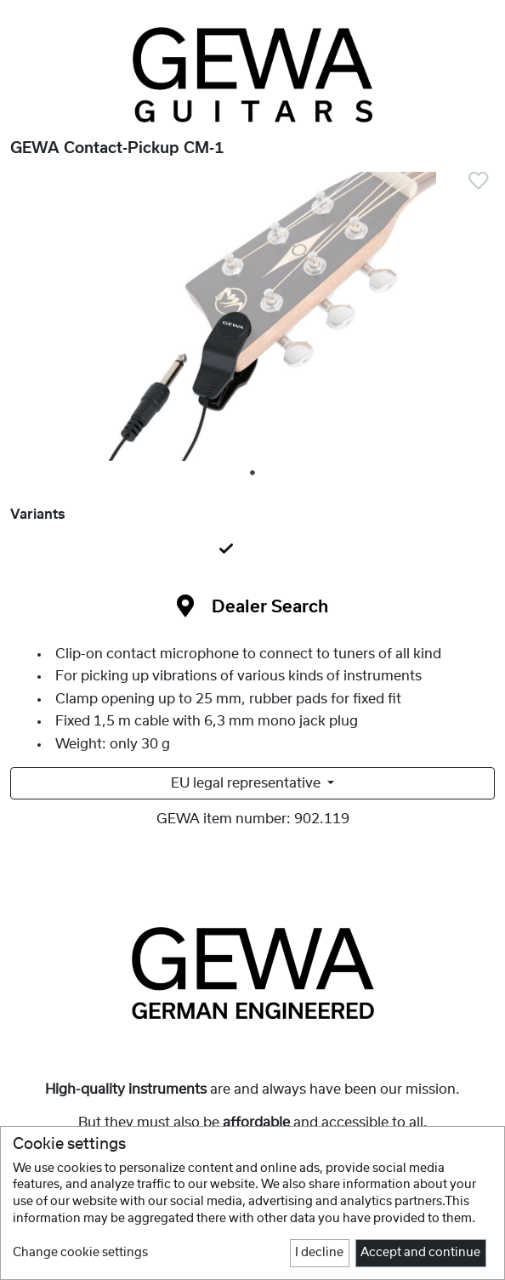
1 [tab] (253, 473)
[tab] (252, 550)
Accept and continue (420, 1253)
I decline (319, 1253)
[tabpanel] (252, 320)
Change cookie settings (80, 1253)
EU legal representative (247, 783)
